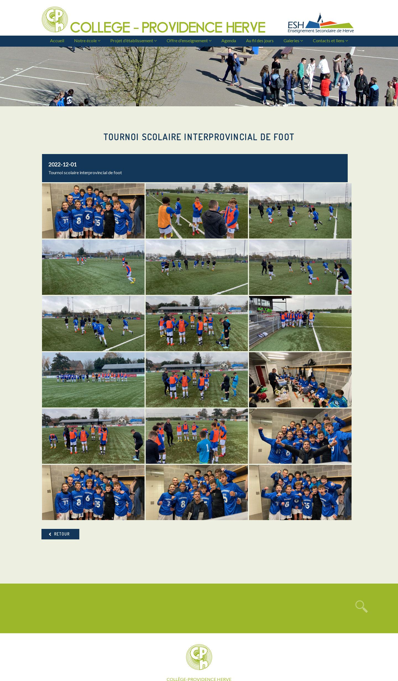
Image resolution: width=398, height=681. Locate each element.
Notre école (87, 40)
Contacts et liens (330, 40)
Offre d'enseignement (189, 40)
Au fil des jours (260, 40)
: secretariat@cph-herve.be (199, 653)
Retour (62, 477)
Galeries (293, 40)
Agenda (228, 40)
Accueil (57, 40)
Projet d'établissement (133, 40)
